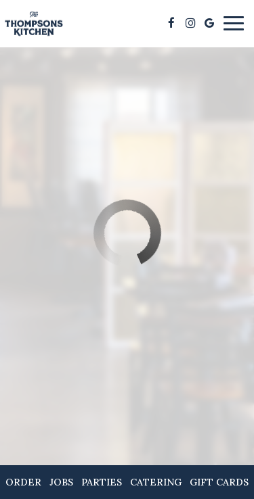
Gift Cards (219, 482)
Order (23, 482)
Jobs (61, 482)
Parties (101, 482)
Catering (156, 482)
